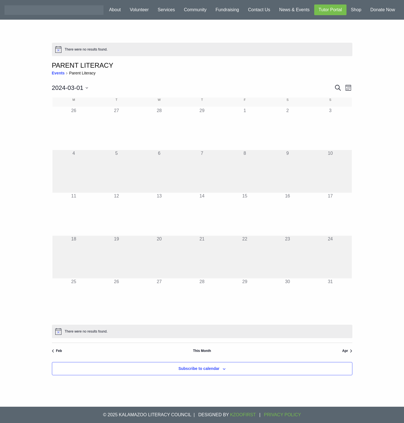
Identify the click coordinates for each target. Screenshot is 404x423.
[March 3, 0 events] (330, 128)
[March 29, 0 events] (244, 299)
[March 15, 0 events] (244, 214)
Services (166, 9)
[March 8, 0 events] (244, 171)
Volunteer (139, 9)
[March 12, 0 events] (116, 214)
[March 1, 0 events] (244, 128)
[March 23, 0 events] (287, 257)
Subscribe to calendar (198, 368)
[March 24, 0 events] (330, 257)
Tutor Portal (330, 9)
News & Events (294, 9)
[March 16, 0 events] (287, 214)
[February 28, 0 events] (159, 128)
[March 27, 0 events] (159, 299)
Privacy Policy (282, 414)
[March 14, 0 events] (202, 214)
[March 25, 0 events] (73, 299)
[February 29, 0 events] (202, 128)
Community (195, 9)
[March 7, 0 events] (202, 171)
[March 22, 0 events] (244, 257)
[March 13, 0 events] (159, 214)
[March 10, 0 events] (330, 171)
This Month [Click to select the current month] (202, 351)
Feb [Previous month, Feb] (57, 351)
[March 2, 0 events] (287, 128)
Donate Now (382, 9)
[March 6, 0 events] (159, 171)
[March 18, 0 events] (73, 257)
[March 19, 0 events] (116, 257)
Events (58, 73)
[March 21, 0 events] (202, 257)
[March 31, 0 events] (330, 299)
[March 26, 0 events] (116, 299)
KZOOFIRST (243, 414)
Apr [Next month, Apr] (347, 351)
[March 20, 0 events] (159, 257)
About (115, 9)
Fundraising (227, 9)
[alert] (202, 49)
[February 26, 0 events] (73, 128)
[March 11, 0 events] (73, 214)
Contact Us (259, 9)
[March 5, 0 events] (116, 171)
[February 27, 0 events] (116, 128)
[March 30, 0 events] (287, 299)
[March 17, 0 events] (330, 214)
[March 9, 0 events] (287, 171)
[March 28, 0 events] (202, 299)
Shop (356, 9)
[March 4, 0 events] (73, 171)
